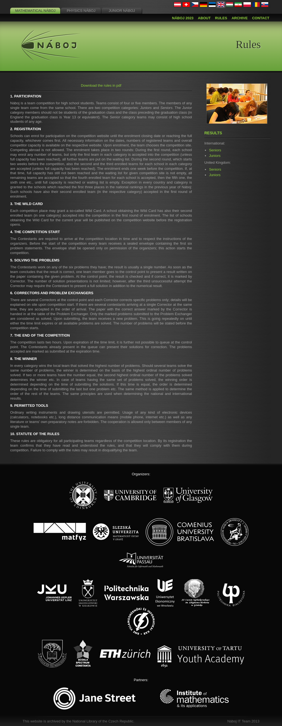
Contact (260, 18)
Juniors (215, 156)
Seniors (215, 150)
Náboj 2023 (183, 18)
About (204, 18)
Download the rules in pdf (101, 85)
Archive (240, 18)
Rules (221, 18)
